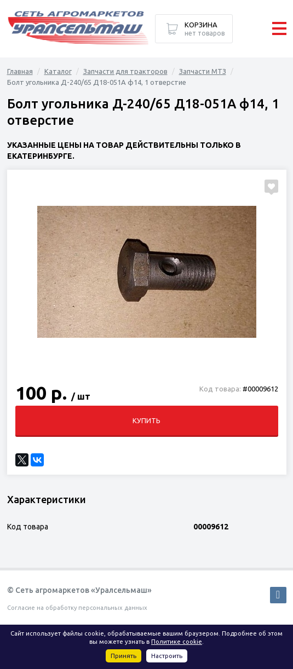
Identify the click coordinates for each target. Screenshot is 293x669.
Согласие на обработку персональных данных (77, 607)
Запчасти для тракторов (125, 71)
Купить (146, 420)
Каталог (58, 71)
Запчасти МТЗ (202, 71)
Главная (20, 71)
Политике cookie (176, 641)
